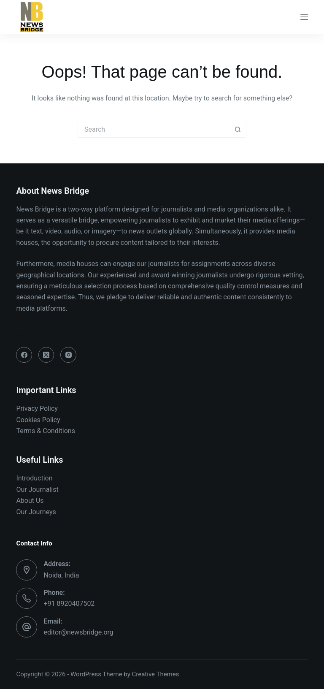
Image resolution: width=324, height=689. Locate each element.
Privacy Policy (37, 408)
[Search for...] (154, 129)
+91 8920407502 (68, 603)
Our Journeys (36, 512)
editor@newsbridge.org (78, 632)
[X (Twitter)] (46, 355)
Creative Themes (155, 674)
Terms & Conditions (45, 431)
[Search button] (238, 129)
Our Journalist (37, 490)
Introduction (34, 478)
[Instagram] (68, 355)
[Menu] (304, 17)
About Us (29, 500)
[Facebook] (24, 355)
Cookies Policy (38, 420)
